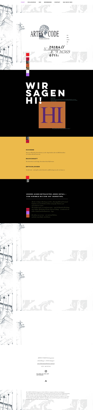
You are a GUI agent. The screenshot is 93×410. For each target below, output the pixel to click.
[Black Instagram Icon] (45, 371)
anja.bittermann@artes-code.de (46, 363)
